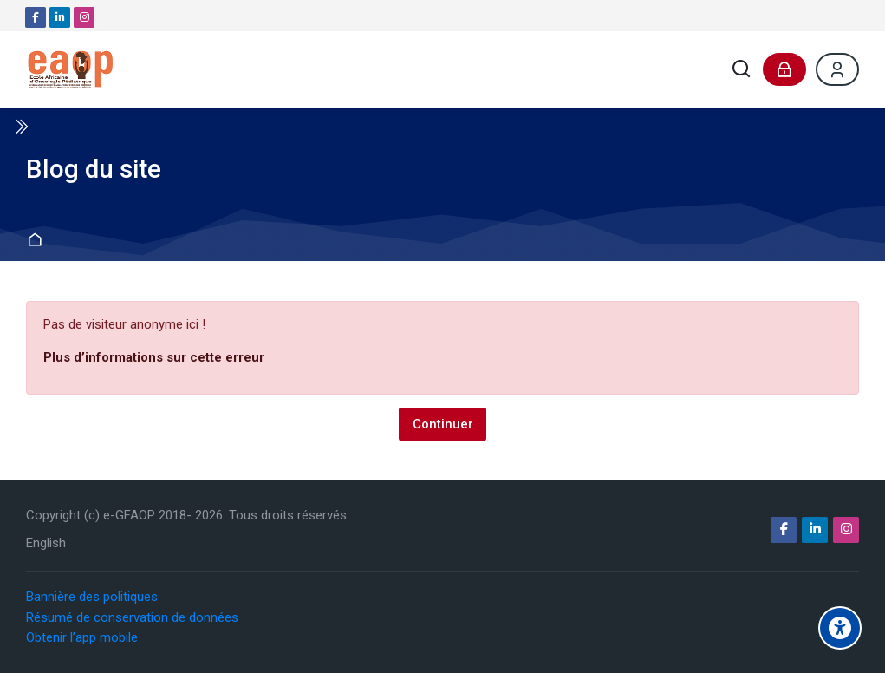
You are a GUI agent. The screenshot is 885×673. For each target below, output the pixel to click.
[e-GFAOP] (70, 69)
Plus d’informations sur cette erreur (153, 357)
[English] (46, 543)
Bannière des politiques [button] (92, 596)
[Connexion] (784, 69)
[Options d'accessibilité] (840, 628)
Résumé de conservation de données (132, 616)
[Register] (837, 69)
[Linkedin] (59, 17)
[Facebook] (35, 17)
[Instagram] (84, 17)
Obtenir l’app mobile (82, 636)
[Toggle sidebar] (21, 127)
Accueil (37, 240)
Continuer (443, 423)
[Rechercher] (742, 70)
